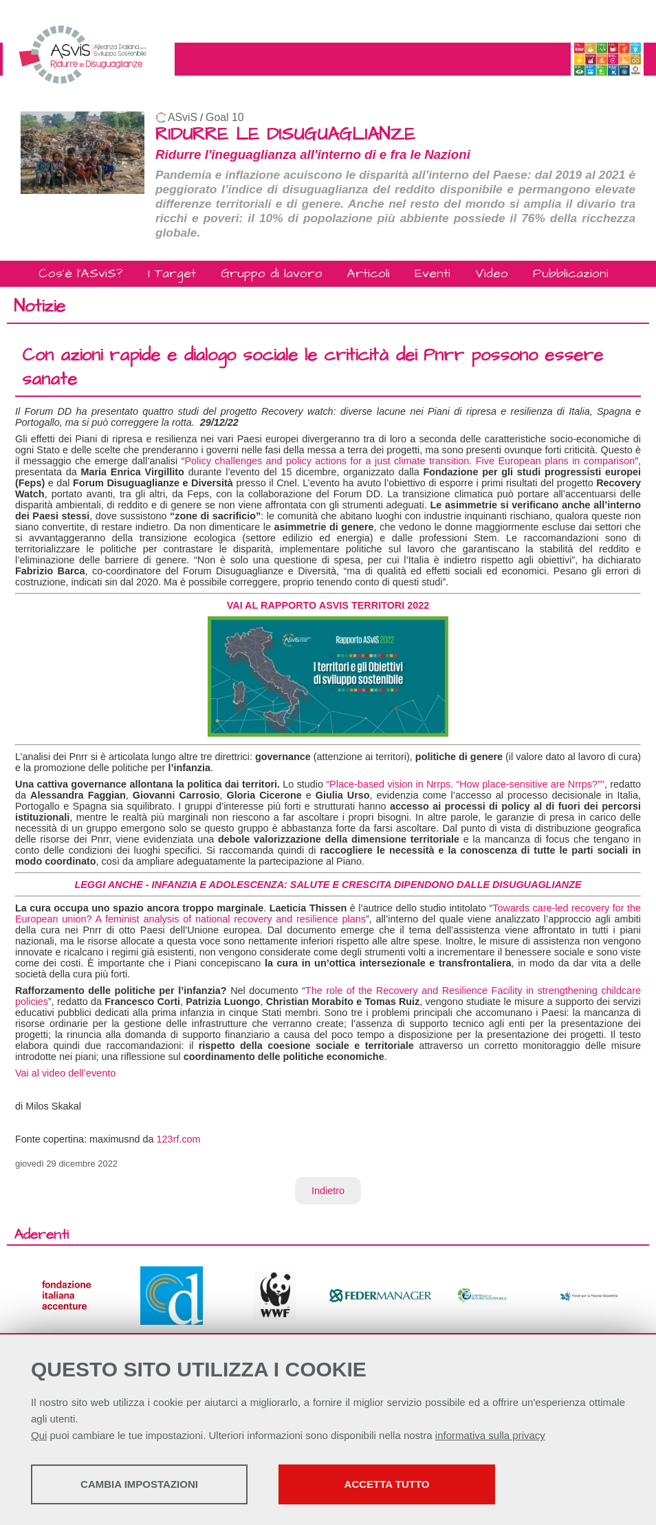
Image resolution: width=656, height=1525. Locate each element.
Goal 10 (224, 117)
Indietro (328, 1190)
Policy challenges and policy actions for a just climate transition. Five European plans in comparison (409, 460)
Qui (39, 1435)
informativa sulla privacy (490, 1435)
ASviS (182, 117)
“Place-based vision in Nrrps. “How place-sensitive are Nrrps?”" (465, 784)
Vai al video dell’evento (65, 1073)
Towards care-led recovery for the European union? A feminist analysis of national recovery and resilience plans (328, 913)
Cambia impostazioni (139, 1484)
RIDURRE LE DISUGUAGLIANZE (285, 134)
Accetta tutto (387, 1484)
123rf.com (179, 1139)
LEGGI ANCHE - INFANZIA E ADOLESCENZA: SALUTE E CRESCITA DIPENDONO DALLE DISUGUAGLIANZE (327, 884)
